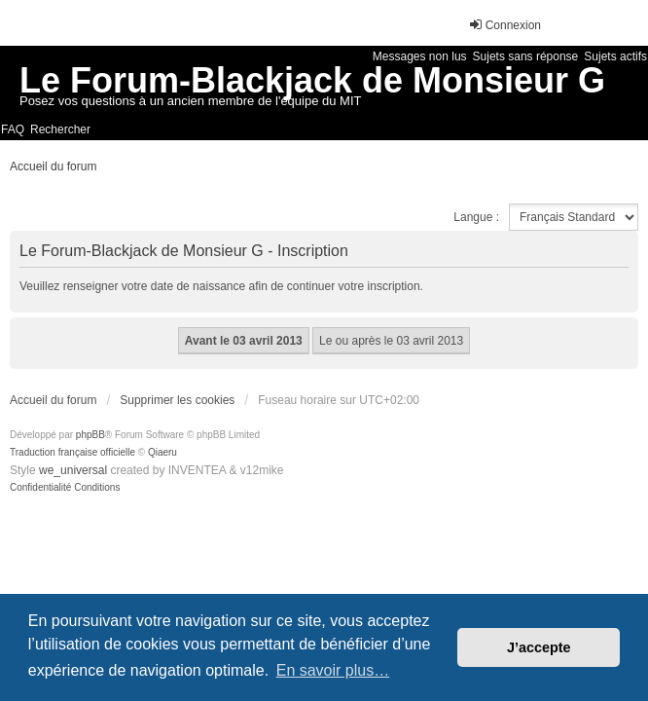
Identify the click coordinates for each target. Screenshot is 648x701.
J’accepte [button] (539, 647)
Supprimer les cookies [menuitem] (177, 400)
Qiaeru (162, 452)
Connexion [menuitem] (504, 25)
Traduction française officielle (72, 452)
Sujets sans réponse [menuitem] (526, 56)
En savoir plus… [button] (333, 670)
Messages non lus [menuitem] (420, 56)
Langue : (476, 217)
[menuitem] (40, 488)
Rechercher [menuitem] (60, 129)
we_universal (73, 470)
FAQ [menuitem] (12, 129)
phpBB (90, 434)
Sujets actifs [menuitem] (615, 56)
